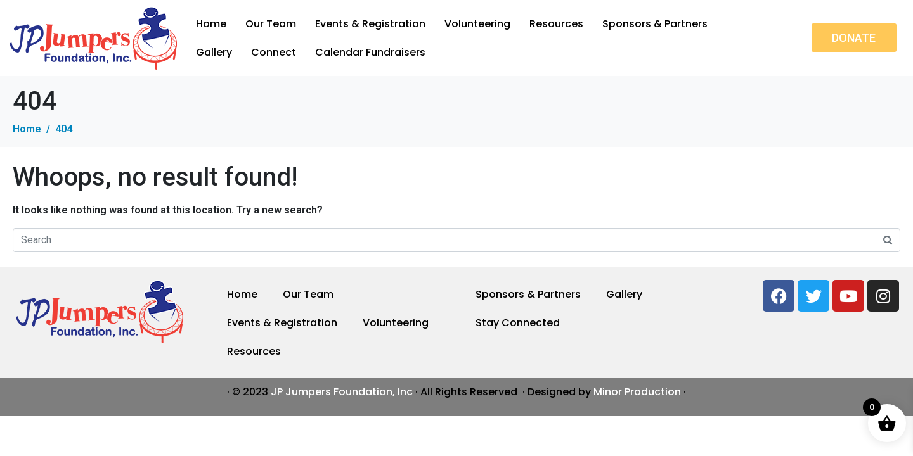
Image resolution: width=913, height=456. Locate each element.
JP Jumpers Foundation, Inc (342, 391)
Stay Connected (518, 322)
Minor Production (637, 391)
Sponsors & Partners (655, 23)
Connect (273, 52)
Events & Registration (370, 23)
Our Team (270, 23)
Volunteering (477, 23)
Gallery (214, 52)
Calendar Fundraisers (370, 52)
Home (211, 23)
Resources (556, 23)
